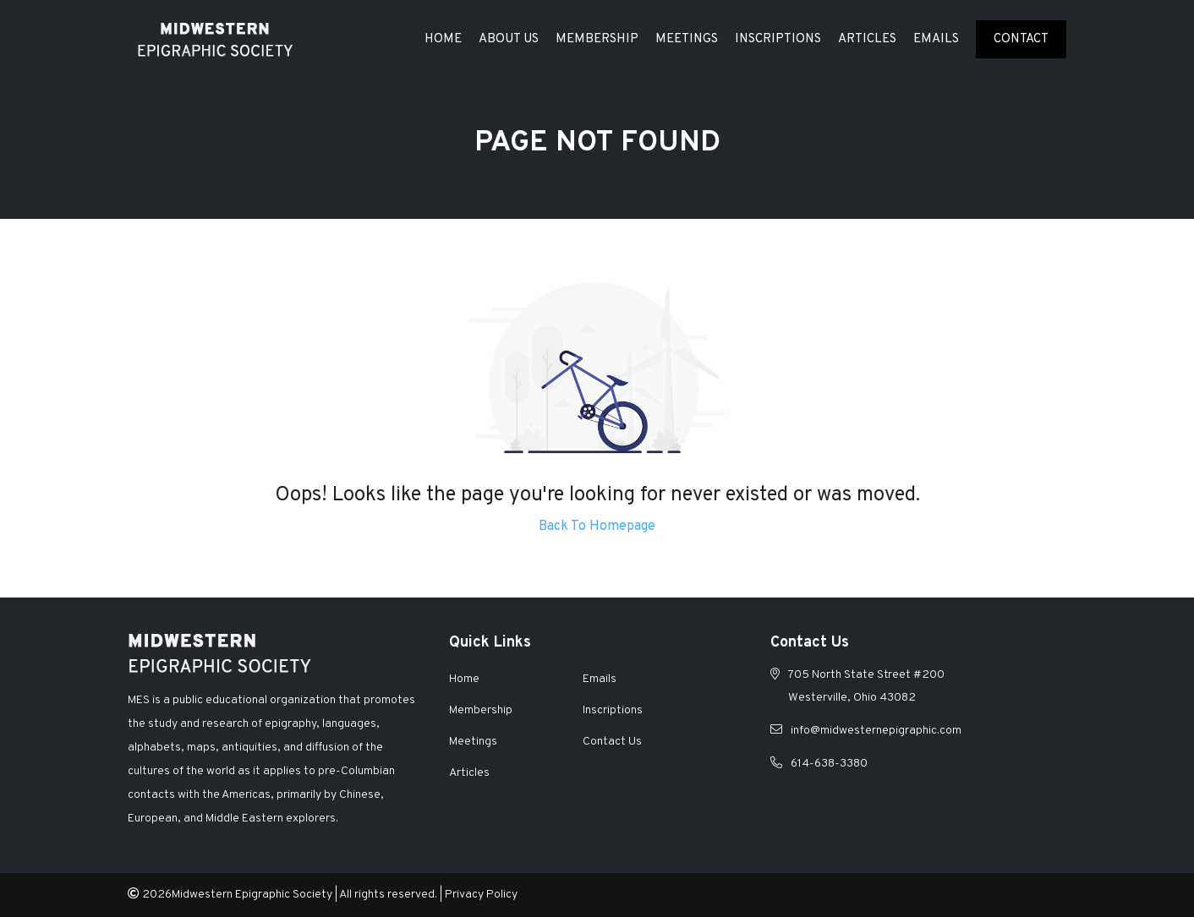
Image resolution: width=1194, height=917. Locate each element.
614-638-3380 (829, 763)
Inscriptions (778, 39)
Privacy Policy (481, 894)
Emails (936, 39)
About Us (509, 39)
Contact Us (612, 741)
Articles (867, 39)
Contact (1021, 39)
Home (443, 39)
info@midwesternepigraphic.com (876, 730)
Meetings (686, 39)
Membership (597, 39)
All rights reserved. (388, 894)
